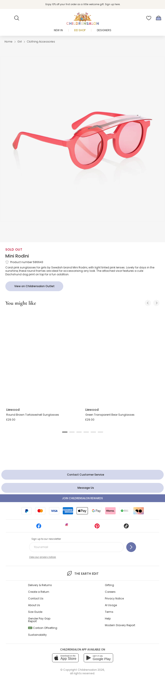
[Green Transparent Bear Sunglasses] (122, 357)
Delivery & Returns (40, 585)
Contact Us (35, 598)
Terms (109, 612)
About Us (34, 605)
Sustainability (37, 635)
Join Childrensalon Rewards (82, 498)
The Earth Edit (82, 573)
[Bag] (158, 18)
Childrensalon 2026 (91, 670)
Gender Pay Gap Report (39, 620)
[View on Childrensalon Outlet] (34, 286)
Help (108, 618)
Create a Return (38, 592)
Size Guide (35, 612)
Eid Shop (80, 30)
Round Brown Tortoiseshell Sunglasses (32, 414)
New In (58, 30)
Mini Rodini (17, 256)
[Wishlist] (148, 18)
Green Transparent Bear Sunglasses (109, 414)
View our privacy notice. (42, 557)
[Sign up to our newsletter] (131, 547)
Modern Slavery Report (120, 625)
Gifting (109, 585)
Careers (110, 592)
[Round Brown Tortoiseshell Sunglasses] (43, 357)
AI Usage (111, 605)
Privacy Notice (114, 598)
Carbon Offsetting (42, 628)
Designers (104, 30)
